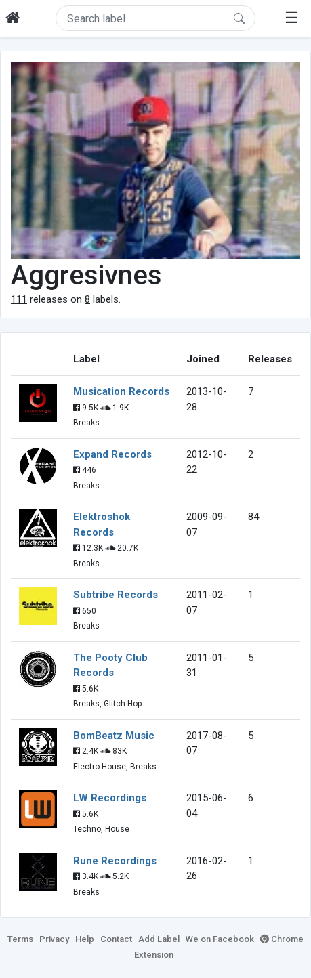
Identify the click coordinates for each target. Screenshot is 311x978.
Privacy (54, 939)
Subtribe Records (115, 595)
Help (84, 939)
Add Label (159, 939)
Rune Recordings (115, 861)
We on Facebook (220, 939)
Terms (20, 939)
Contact (116, 939)
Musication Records (121, 391)
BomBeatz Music (113, 735)
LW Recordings (109, 798)
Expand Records (112, 454)
